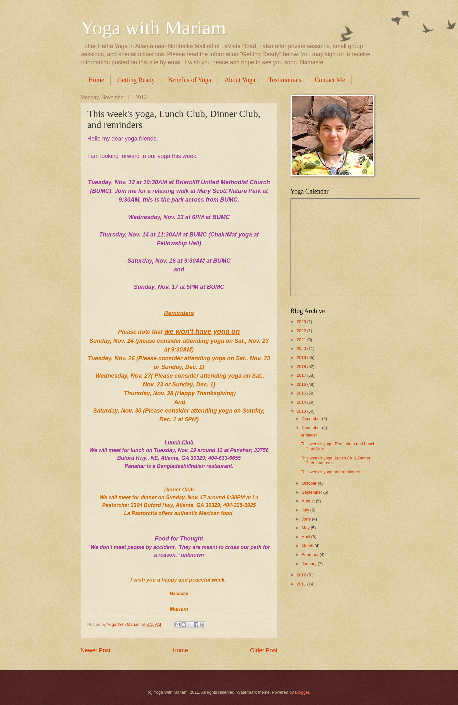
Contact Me (330, 79)
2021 (302, 339)
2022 (302, 330)
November (312, 427)
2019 (302, 357)
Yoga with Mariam (153, 27)
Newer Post (96, 650)
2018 (302, 366)
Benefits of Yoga (189, 79)
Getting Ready (136, 79)
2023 (302, 321)
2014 (302, 402)
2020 (302, 348)
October (310, 483)
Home (96, 79)
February (311, 554)
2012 (302, 575)
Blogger (302, 692)
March (308, 545)
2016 (302, 384)
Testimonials (285, 79)
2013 (302, 411)
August (309, 501)
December (312, 418)
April (306, 536)
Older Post (263, 650)
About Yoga (239, 79)
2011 (302, 584)
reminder (309, 435)
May (306, 527)
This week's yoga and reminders (330, 471)
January (310, 563)
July (306, 510)
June (307, 519)
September (312, 492)
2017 (302, 375)
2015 (302, 393)
